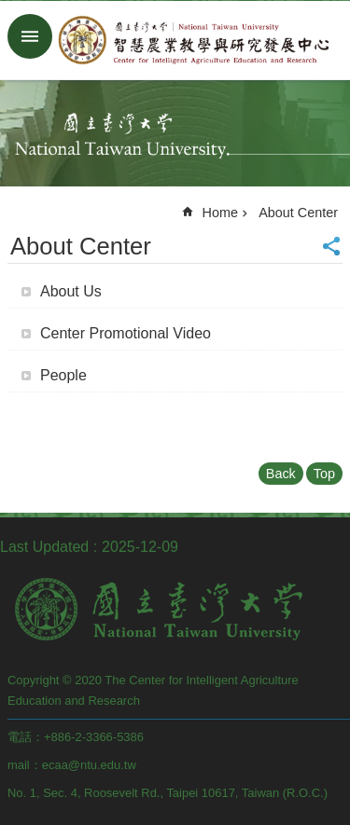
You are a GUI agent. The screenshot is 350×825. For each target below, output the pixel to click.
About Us (71, 291)
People (63, 375)
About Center (298, 212)
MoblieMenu (29, 36)
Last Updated (44, 547)
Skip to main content (9, 9)
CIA (193, 40)
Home (220, 212)
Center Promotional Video (125, 333)
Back (281, 473)
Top (324, 473)
